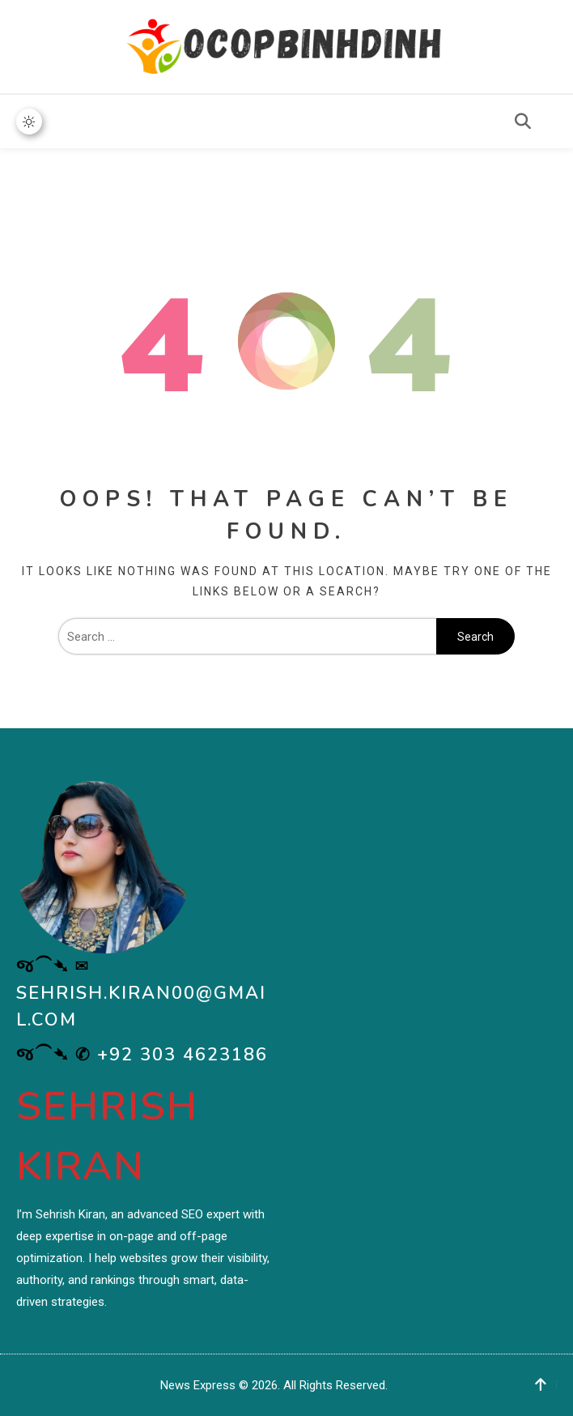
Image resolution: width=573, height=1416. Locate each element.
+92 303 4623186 (182, 1055)
